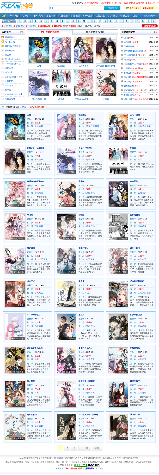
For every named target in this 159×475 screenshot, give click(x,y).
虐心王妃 (31, 281)
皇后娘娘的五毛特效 (83, 99)
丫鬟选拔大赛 (136, 81)
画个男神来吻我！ (92, 3)
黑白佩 (127, 77)
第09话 (67, 94)
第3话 (124, 438)
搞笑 (144, 293)
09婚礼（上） (69, 405)
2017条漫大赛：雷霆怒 (88, 414)
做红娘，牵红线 (139, 90)
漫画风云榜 (45, 26)
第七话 (21, 305)
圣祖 (39, 66)
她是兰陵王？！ (137, 381)
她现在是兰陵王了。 (118, 405)
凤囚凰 (81, 281)
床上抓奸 (66, 61)
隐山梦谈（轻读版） (14, 59)
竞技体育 (50, 15)
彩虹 (37, 159)
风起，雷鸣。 (69, 438)
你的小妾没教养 (141, 99)
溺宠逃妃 (61, 66)
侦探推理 (75, 15)
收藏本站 (150, 8)
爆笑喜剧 (63, 15)
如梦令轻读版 (136, 315)
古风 (41, 126)
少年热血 (13, 15)
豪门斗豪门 (129, 99)
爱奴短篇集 (10, 50)
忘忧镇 (8, 90)
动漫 (135, 15)
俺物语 (132, 3)
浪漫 (97, 126)
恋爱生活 (124, 15)
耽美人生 (100, 15)
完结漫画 (8, 26)
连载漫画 (20, 26)
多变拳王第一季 (152, 3)
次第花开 (9, 81)
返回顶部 (99, 468)
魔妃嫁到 (128, 90)
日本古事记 (32, 414)
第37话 (138, 95)
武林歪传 (9, 68)
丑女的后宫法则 (39, 99)
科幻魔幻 (38, 15)
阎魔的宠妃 (10, 99)
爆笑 (37, 426)
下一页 (85, 448)
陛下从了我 (10, 42)
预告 (125, 338)
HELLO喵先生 (33, 315)
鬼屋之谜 (123, 372)
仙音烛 (127, 81)
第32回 (44, 94)
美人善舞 (31, 381)
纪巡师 (61, 99)
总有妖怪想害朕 (137, 281)
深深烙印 (9, 85)
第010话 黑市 (109, 94)
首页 (4, 15)
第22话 (89, 94)
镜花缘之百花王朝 (13, 46)
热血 (93, 426)
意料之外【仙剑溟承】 (106, 66)
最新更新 (58, 26)
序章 (73, 338)
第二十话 (20, 405)
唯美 (149, 126)
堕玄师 (8, 55)
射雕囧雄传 (10, 37)
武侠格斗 (26, 15)
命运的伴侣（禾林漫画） (112, 3)
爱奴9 (137, 86)
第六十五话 (122, 305)
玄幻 (37, 126)
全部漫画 (32, 26)
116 (90, 61)
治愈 (144, 126)
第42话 (44, 61)
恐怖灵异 (87, 15)
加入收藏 (59, 468)
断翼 (126, 3)
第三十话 (137, 73)
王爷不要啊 (84, 66)
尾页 (97, 448)
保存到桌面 (134, 8)
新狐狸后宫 (135, 348)
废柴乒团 (140, 3)
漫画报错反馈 (150, 26)
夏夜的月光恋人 (85, 348)
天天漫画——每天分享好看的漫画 (17, 6)
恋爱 (88, 126)
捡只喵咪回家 (18, 338)
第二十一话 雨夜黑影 (15, 372)
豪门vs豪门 (10, 72)
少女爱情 (112, 15)
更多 (22, 32)
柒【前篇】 (110, 61)
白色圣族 (128, 73)
